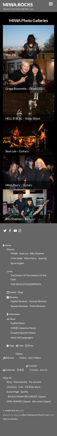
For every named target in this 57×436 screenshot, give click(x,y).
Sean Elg (42, 258)
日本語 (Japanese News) (23, 327)
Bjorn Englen (17, 263)
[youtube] (15, 229)
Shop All (7, 377)
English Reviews (19, 301)
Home (7, 245)
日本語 (20, 369)
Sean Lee (23, 253)
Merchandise (20, 381)
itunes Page (13, 391)
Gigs (10, 345)
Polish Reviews (37, 306)
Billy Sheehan (37, 253)
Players (10, 249)
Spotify (24, 391)
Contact (31, 365)
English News (18, 323)
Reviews (12, 297)
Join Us (43, 369)
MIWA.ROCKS (12, 410)
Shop (9, 381)
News (11, 318)
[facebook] (10, 229)
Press (29, 345)
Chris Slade (16, 258)
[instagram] (20, 229)
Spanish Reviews (19, 306)
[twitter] (5, 229)
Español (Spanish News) (23, 332)
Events (11, 292)
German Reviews (38, 301)
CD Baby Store (32, 386)
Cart (21, 386)
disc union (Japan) (41, 401)
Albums (8, 357)
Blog (20, 292)
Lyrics (10, 271)
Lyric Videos (34, 357)
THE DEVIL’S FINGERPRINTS (26, 284)
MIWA (14, 253)
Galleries (9, 369)
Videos (19, 353)
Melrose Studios (10, 419)
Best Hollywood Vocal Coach (36, 415)
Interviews (13, 314)
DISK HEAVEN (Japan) (18, 401)
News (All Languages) (22, 337)
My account (35, 381)
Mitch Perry (30, 258)
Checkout (12, 386)
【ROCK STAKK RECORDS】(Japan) (26, 396)
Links (20, 345)
